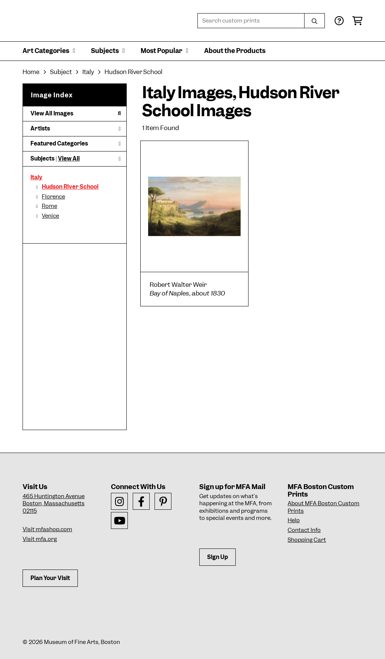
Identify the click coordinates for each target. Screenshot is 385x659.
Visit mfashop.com (47, 529)
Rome (49, 206)
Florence (53, 196)
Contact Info (304, 530)
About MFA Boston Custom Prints (323, 507)
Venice (50, 216)
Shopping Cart (307, 540)
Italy (36, 177)
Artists (75, 128)
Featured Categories (75, 143)
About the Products (234, 51)
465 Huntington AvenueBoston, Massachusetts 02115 (54, 503)
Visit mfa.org (40, 539)
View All (69, 158)
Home (31, 72)
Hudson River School (70, 187)
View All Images (75, 113)
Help (294, 520)
